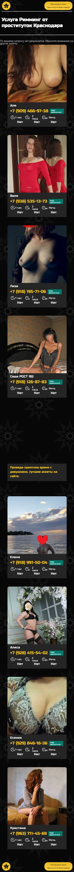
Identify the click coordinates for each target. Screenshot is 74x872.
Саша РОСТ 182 (22, 376)
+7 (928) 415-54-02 (36, 653)
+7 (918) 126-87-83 (36, 382)
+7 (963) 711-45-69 (36, 833)
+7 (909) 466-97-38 (37, 111)
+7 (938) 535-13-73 (36, 201)
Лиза (14, 286)
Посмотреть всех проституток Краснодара (58, 6)
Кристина (18, 828)
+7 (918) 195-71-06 (36, 291)
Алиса (15, 647)
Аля (13, 105)
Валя (14, 196)
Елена (15, 557)
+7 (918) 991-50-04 (36, 562)
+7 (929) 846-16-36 (36, 743)
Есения (16, 738)
